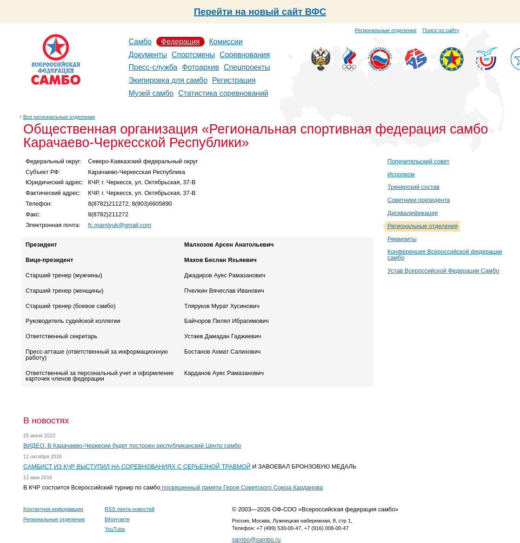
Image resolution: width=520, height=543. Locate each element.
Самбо (140, 42)
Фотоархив (200, 67)
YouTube (115, 529)
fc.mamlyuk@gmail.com (119, 224)
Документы (148, 55)
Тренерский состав (413, 186)
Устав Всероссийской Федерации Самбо (443, 270)
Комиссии (226, 42)
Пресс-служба (153, 67)
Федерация (180, 42)
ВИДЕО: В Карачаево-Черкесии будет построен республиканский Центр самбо (132, 445)
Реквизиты (402, 238)
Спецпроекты (247, 67)
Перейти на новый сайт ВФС (260, 11)
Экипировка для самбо (168, 80)
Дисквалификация (412, 212)
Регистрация (234, 80)
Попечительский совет (418, 161)
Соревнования (245, 55)
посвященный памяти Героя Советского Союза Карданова (241, 487)
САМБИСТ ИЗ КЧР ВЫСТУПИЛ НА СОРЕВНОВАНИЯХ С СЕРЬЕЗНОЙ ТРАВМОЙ (137, 466)
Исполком (401, 174)
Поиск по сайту (441, 30)
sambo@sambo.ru (256, 539)
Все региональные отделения (59, 117)
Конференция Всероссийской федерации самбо (444, 254)
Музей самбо (151, 93)
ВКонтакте (117, 519)
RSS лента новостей (129, 509)
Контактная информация (53, 509)
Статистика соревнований (223, 93)
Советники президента (418, 199)
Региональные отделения (385, 30)
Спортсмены (193, 55)
